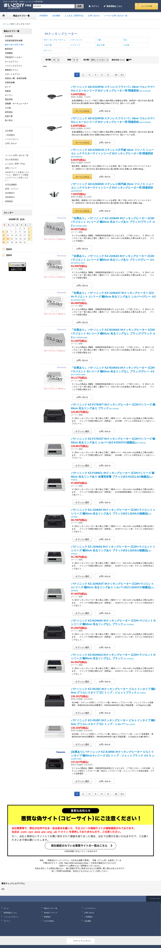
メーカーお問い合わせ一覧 (16, 155)
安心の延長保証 (12, 159)
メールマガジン (12, 139)
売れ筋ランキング (50, 913)
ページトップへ (155, 898)
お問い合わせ (11, 143)
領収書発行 (10, 197)
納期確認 (9, 201)
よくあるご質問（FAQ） (15, 164)
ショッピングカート (11, 917)
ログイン (95, 6)
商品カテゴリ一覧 (50, 908)
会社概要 (9, 131)
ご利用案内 (10, 135)
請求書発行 (10, 193)
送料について (11, 168)
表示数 (48, 60)
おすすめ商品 (49, 921)
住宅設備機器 (11, 184)
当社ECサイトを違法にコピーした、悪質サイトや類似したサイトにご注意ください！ (17, 176)
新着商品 (47, 917)
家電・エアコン (12, 189)
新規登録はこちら (114, 6)
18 (116, 75)
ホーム (6, 908)
